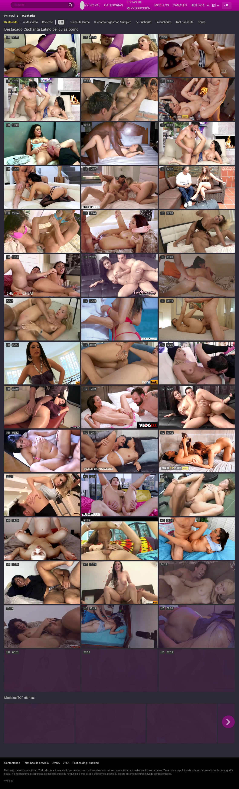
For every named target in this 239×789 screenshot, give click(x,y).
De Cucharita (143, 22)
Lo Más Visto (30, 22)
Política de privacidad (85, 762)
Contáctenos (12, 762)
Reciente (47, 22)
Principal (9, 15)
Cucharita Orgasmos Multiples (112, 22)
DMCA (56, 762)
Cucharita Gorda (80, 22)
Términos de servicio (36, 762)
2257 (66, 762)
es (215, 5)
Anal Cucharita (185, 22)
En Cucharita (163, 22)
